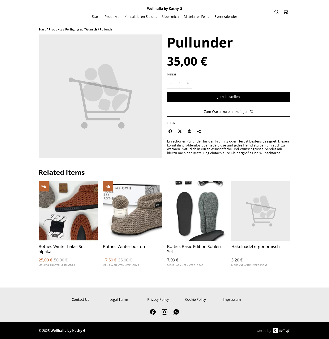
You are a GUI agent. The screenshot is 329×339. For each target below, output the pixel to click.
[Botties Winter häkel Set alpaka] (68, 226)
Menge (171, 74)
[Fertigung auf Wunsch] (81, 29)
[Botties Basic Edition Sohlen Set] (196, 226)
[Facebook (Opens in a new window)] (170, 131)
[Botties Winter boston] (132, 226)
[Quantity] (180, 83)
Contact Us (80, 299)
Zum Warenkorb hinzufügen (228, 111)
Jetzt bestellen (229, 96)
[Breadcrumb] (164, 29)
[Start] (42, 29)
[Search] (276, 12)
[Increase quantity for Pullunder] (188, 83)
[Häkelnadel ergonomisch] (260, 226)
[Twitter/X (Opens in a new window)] (180, 131)
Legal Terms (119, 299)
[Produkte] (55, 29)
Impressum (232, 299)
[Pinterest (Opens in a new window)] (189, 131)
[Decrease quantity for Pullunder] (171, 83)
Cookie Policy (195, 299)
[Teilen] (199, 131)
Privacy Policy (158, 299)
